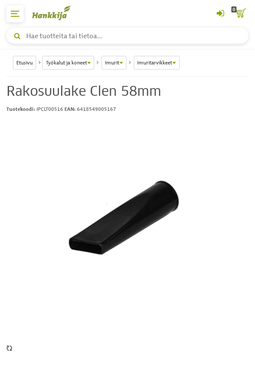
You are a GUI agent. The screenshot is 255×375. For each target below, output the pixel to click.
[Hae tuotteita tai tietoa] (127, 35)
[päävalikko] (15, 13)
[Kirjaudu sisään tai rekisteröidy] (220, 13)
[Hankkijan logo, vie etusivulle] (56, 12)
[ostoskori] (240, 13)
